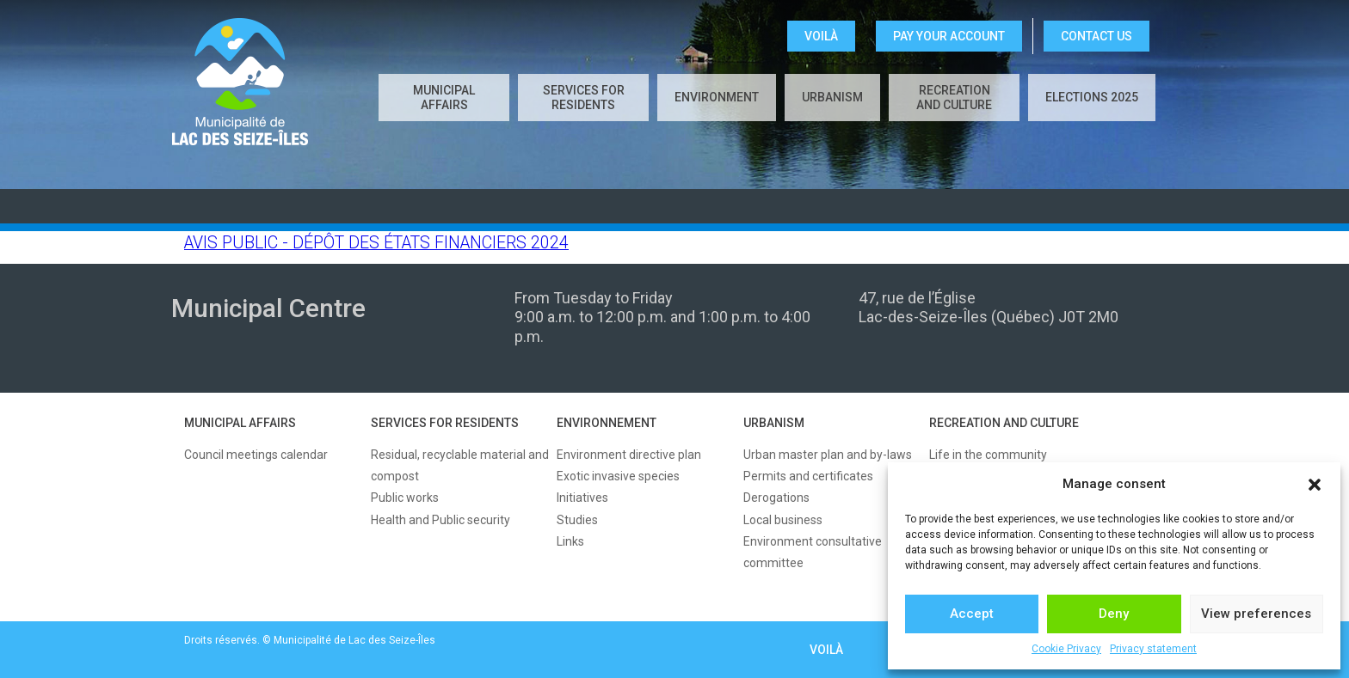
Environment (716, 97)
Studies (577, 520)
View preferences (1256, 613)
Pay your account (949, 36)
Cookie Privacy (1066, 649)
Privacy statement (1153, 649)
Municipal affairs (444, 97)
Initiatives (582, 497)
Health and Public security (440, 520)
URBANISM (773, 423)
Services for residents (584, 97)
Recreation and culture (954, 97)
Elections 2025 (1091, 97)
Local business (782, 520)
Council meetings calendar (256, 454)
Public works (405, 497)
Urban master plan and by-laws (827, 454)
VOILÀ (821, 36)
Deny (1114, 613)
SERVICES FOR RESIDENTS (445, 423)
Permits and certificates (808, 476)
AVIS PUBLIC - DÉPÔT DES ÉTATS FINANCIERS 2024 (376, 243)
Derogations (776, 497)
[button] (1314, 484)
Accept (972, 613)
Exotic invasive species (618, 476)
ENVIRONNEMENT (606, 423)
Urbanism (832, 97)
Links (570, 541)
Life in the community (988, 454)
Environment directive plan (629, 454)
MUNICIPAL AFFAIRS (240, 423)
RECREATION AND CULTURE (1004, 423)
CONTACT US (1096, 36)
